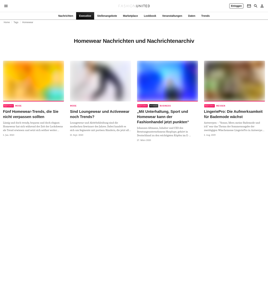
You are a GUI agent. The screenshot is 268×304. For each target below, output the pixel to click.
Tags (16, 22)
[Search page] (255, 6)
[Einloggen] (236, 6)
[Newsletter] (249, 6)
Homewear (27, 22)
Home (7, 22)
